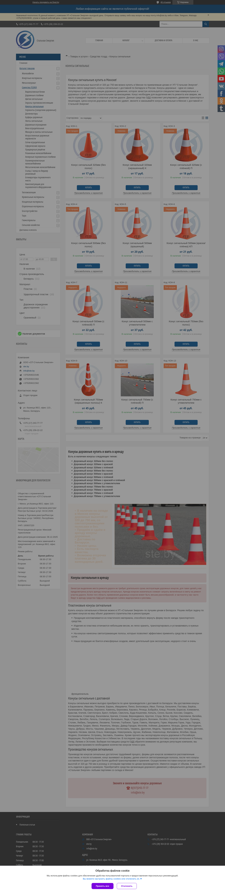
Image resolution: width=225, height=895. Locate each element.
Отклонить (126, 886)
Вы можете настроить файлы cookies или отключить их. (111, 879)
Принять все (102, 886)
